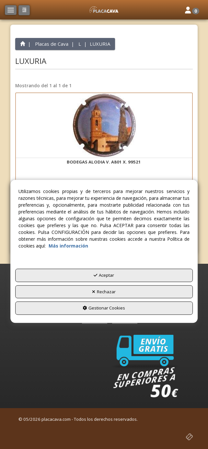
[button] (104, 9)
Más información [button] (68, 246)
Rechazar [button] (104, 292)
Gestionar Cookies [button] (104, 308)
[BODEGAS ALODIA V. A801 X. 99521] (104, 125)
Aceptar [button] (104, 275)
